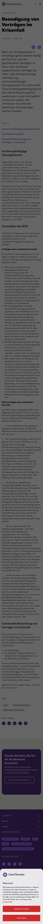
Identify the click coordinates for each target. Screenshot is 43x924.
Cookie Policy (7, 902)
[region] (21, 896)
